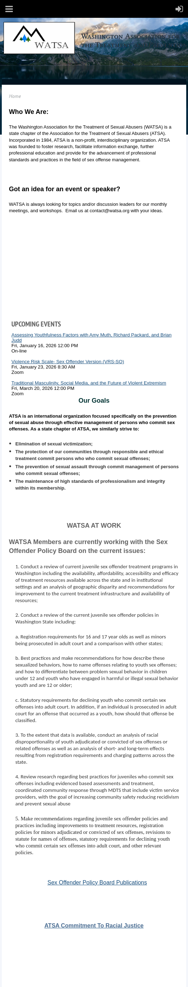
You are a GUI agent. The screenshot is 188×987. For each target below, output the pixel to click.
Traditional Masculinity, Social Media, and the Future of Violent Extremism (88, 383)
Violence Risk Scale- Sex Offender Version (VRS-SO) (67, 361)
